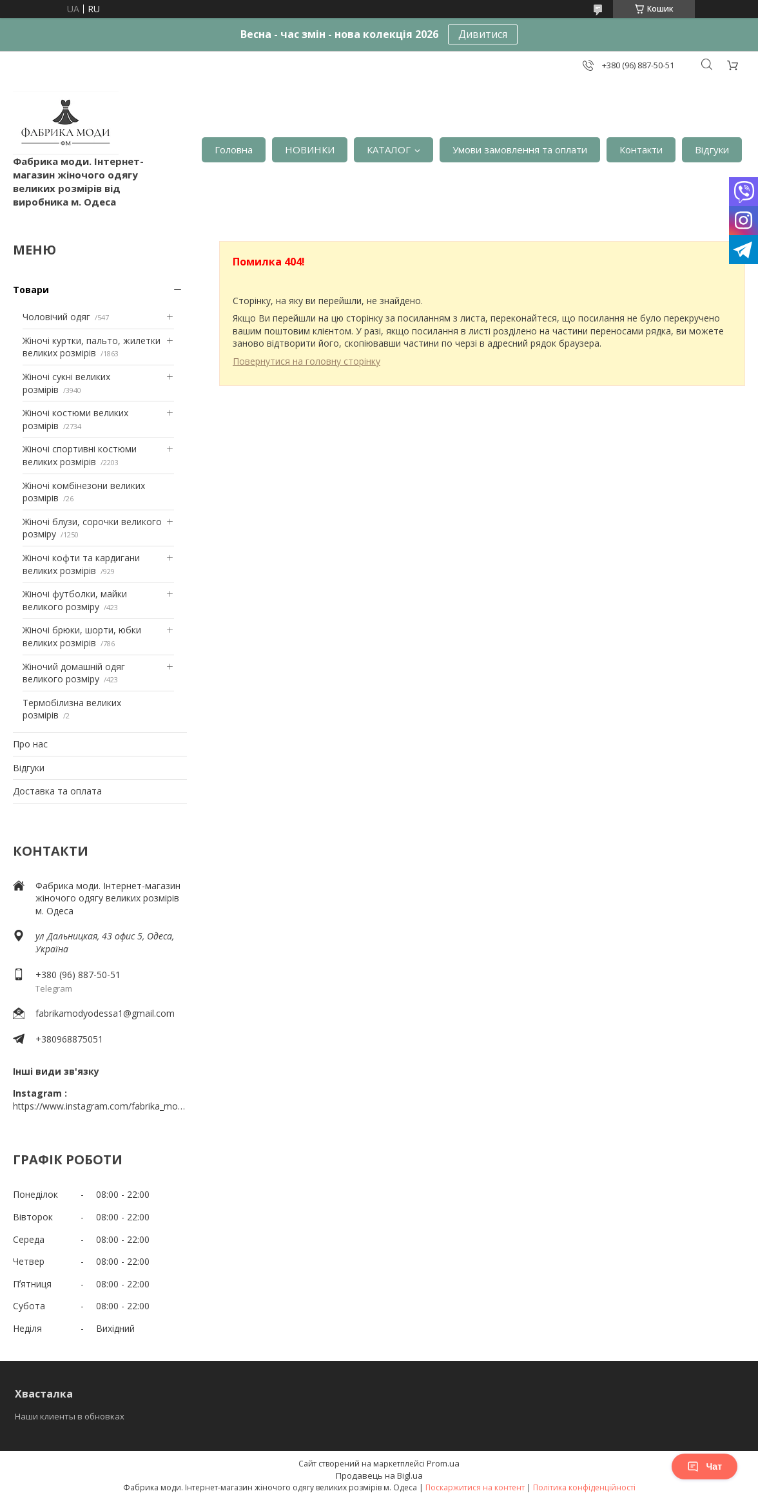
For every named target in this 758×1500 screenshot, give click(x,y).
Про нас (30, 744)
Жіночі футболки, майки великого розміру (75, 600)
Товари (31, 290)
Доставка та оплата (57, 791)
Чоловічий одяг (56, 317)
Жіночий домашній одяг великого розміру (74, 673)
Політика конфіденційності (584, 1487)
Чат (704, 1466)
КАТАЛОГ (389, 149)
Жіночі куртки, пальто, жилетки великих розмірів (91, 347)
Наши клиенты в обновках (69, 1416)
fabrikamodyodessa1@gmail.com (105, 1013)
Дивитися (482, 34)
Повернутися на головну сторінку (306, 361)
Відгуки (712, 149)
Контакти (641, 149)
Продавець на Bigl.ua (379, 1475)
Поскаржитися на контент (475, 1487)
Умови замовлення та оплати (519, 149)
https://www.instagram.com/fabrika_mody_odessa (100, 1106)
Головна (234, 149)
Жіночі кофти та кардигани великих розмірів (81, 564)
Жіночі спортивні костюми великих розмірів (80, 455)
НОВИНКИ (310, 149)
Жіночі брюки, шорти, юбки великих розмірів (82, 636)
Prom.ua (443, 1463)
